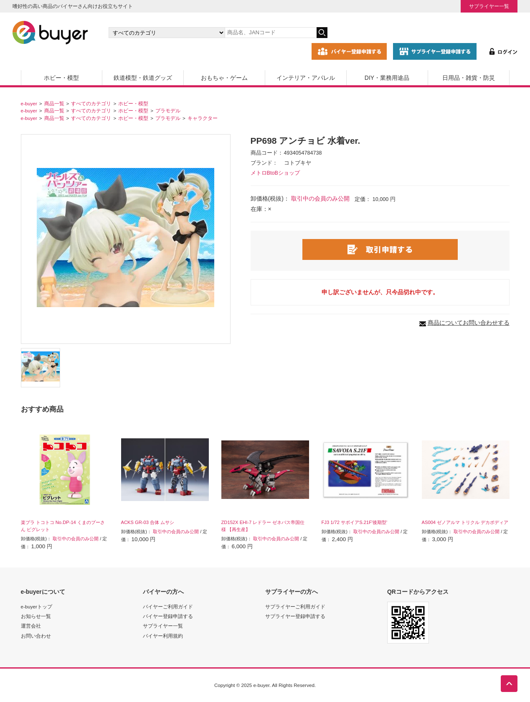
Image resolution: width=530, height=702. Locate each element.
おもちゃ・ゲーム (224, 77)
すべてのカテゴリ (91, 103)
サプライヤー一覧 (489, 6)
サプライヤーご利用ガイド (295, 606)
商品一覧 (54, 103)
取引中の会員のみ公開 (320, 198)
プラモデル (167, 110)
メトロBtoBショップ (275, 173)
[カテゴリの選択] (167, 32)
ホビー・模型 (61, 77)
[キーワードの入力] (271, 32)
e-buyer (29, 103)
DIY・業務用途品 (387, 77)
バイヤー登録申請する (168, 616)
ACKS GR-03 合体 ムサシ (148, 522)
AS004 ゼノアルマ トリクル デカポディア (465, 522)
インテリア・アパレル (305, 77)
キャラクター (203, 118)
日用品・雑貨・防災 (468, 77)
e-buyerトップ (36, 606)
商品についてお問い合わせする (469, 322)
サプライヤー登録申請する (295, 616)
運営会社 (31, 625)
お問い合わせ (36, 635)
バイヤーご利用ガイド (168, 606)
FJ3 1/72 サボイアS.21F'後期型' (355, 522)
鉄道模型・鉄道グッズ (143, 77)
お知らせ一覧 (36, 616)
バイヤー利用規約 (163, 635)
